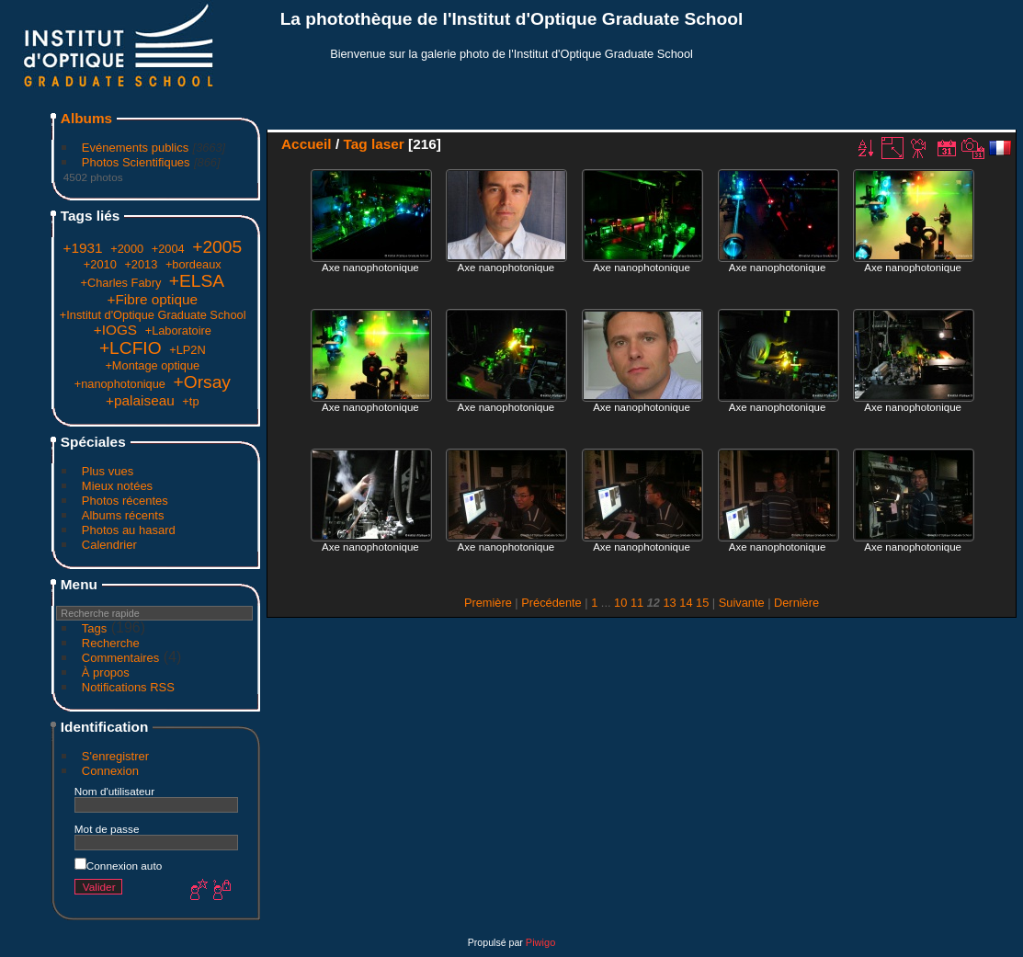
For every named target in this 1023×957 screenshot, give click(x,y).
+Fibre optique (152, 299)
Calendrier (109, 545)
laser (387, 144)
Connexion (110, 771)
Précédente (551, 603)
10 (620, 603)
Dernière (796, 603)
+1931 (82, 248)
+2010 (100, 264)
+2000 (126, 249)
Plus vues (107, 471)
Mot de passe (107, 829)
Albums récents (123, 515)
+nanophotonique (119, 384)
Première (488, 603)
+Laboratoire (178, 330)
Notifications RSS (128, 687)
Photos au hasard (129, 530)
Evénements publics (135, 147)
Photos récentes (125, 500)
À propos (106, 672)
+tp (190, 401)
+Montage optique (152, 365)
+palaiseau (140, 400)
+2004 (168, 249)
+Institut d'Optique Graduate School (153, 315)
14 (685, 603)
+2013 (140, 264)
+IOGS (115, 329)
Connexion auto (118, 866)
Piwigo (540, 942)
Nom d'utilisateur (114, 791)
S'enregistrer (115, 756)
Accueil (306, 144)
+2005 (217, 246)
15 (702, 603)
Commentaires (121, 658)
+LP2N (187, 350)
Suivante (742, 603)
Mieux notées (117, 486)
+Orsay (202, 382)
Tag (355, 144)
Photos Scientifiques (136, 162)
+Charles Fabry (120, 283)
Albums (86, 118)
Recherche (111, 643)
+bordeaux (193, 264)
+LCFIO (130, 348)
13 (669, 603)
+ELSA (196, 281)
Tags (94, 628)
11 (637, 603)
